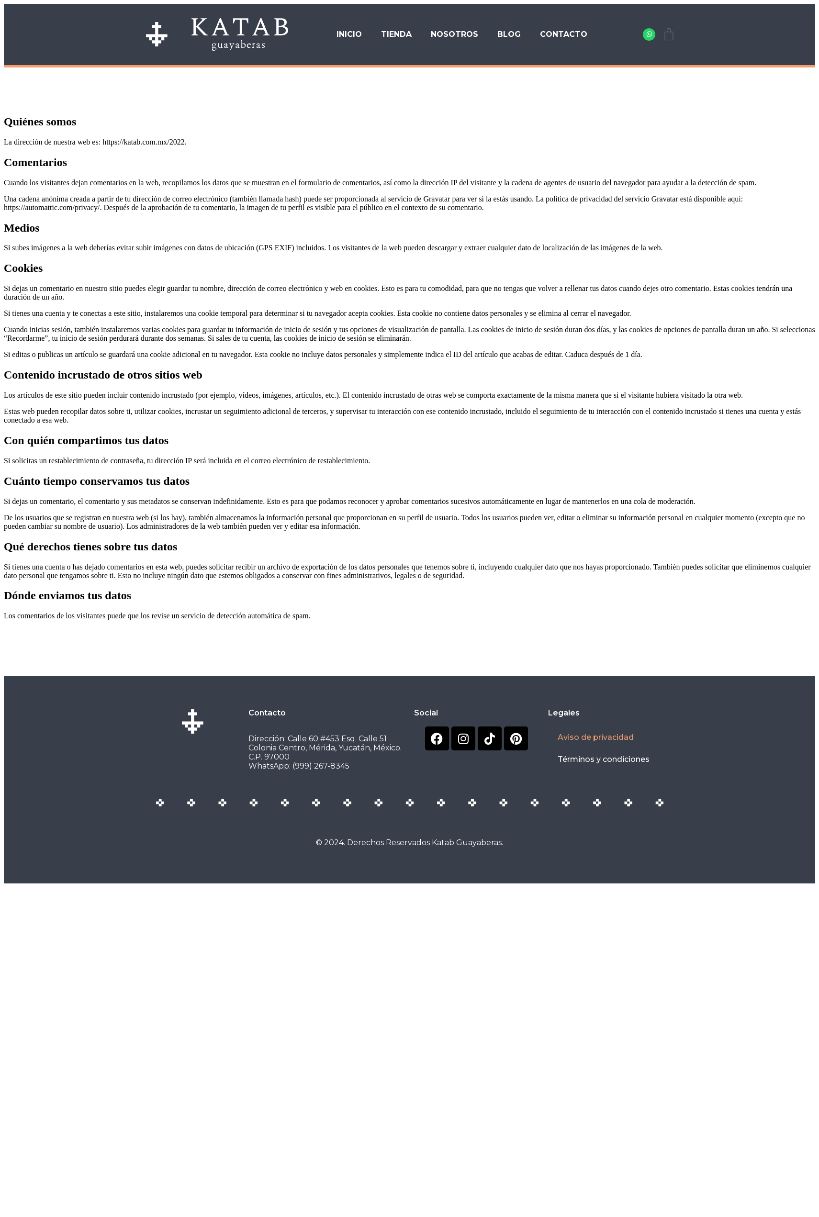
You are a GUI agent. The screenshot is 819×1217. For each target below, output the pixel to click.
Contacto (563, 34)
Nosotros (454, 34)
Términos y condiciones (604, 759)
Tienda (396, 34)
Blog (509, 34)
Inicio (349, 34)
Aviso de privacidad (596, 737)
